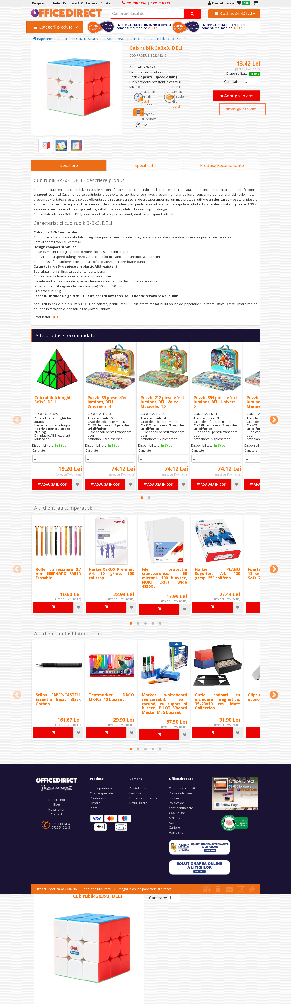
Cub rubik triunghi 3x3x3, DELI (52, 400)
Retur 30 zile (138, 803)
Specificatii (145, 165)
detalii (145, 101)
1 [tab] (142, 497)
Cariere (174, 827)
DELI (55, 317)
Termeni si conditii (182, 788)
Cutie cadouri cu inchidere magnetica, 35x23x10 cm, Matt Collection (217, 701)
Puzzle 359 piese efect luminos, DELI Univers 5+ (215, 402)
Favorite (135, 793)
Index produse (101, 788)
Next (274, 420)
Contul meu (137, 788)
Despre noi (56, 799)
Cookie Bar (177, 813)
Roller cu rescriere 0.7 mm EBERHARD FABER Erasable (58, 574)
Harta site (176, 832)
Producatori (98, 798)
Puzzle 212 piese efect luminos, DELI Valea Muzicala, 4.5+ (162, 402)
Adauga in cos (236, 96)
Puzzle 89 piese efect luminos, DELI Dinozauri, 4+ (108, 402)
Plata (94, 808)
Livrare (95, 803)
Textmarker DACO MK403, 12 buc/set (111, 697)
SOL (172, 822)
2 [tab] (149, 497)
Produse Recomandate (222, 165)
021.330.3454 (61, 824)
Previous (17, 420)
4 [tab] (153, 623)
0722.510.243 (61, 827)
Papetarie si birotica (50, 38)
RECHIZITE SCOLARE (86, 38)
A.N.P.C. (174, 817)
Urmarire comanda (143, 798)
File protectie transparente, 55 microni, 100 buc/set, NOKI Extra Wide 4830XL (164, 578)
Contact (56, 814)
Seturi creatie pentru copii (126, 38)
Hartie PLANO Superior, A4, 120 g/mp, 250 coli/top (217, 574)
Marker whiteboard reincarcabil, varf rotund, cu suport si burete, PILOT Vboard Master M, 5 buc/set (164, 703)
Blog (56, 804)
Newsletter (56, 809)
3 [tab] (145, 623)
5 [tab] (160, 623)
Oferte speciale (101, 793)
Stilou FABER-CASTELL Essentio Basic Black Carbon (58, 699)
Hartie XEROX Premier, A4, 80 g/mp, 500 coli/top (111, 574)
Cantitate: (232, 81)
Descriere (69, 165)
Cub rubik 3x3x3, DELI (166, 38)
